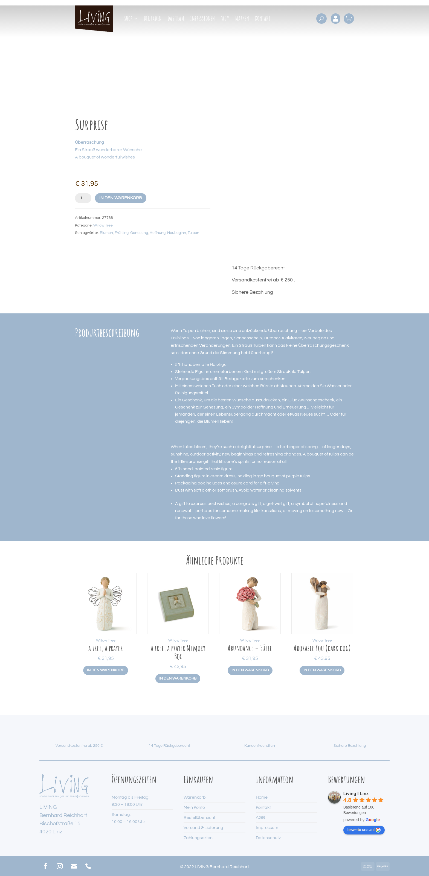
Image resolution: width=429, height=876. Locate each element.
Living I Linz (356, 793)
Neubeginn (176, 233)
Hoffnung (158, 233)
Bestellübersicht (199, 817)
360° (225, 19)
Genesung (139, 233)
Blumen (106, 233)
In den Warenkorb (120, 198)
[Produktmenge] (83, 198)
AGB (260, 817)
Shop (128, 19)
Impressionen (202, 19)
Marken (242, 19)
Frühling (122, 233)
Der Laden (153, 19)
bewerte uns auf (364, 829)
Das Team (176, 19)
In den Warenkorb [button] (105, 670)
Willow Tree (103, 225)
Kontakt (262, 19)
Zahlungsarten (198, 838)
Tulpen (193, 233)
